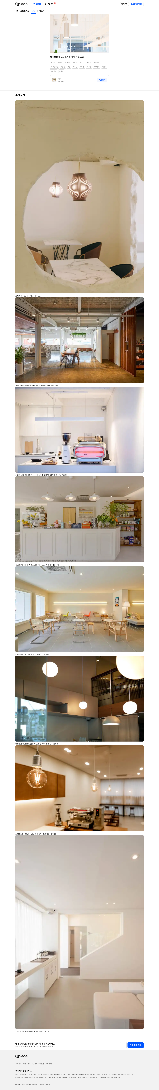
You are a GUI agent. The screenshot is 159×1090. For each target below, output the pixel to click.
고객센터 (18, 1064)
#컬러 (61, 71)
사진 (33, 11)
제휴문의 (124, 4)
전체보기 (102, 80)
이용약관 (26, 1064)
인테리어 (37, 4)
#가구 (75, 62)
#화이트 (96, 67)
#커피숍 (67, 62)
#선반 (82, 62)
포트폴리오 (24, 11)
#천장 (63, 67)
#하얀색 (53, 71)
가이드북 (40, 11)
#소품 (82, 67)
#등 (69, 67)
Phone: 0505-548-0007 (74, 1074)
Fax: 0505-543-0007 (90, 1074)
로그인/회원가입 (136, 4)
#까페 (60, 62)
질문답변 (49, 3)
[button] (141, 103)
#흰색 (104, 67)
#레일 (75, 67)
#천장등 (96, 62)
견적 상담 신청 (135, 1045)
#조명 (89, 62)
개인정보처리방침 (37, 1064)
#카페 (53, 62)
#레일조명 (54, 67)
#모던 (89, 67)
